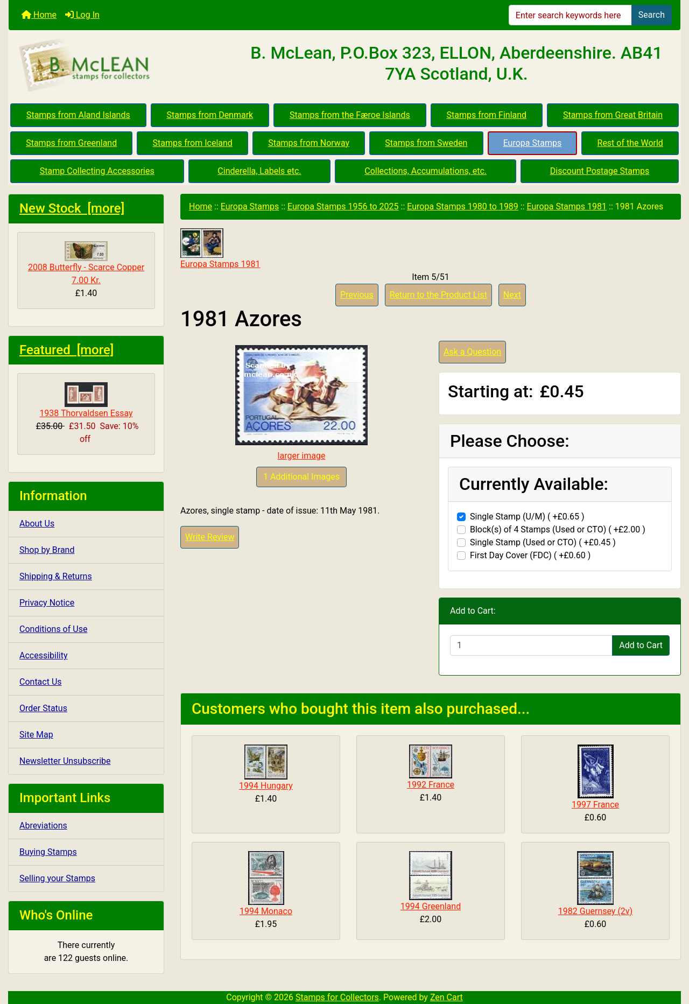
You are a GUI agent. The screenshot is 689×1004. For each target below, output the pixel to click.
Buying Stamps (48, 852)
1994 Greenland (430, 906)
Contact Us (40, 682)
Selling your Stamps (57, 878)
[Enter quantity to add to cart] (531, 645)
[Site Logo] (120, 66)
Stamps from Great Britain (613, 115)
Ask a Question (472, 352)
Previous (357, 295)
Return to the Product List (438, 295)
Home (39, 15)
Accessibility (43, 655)
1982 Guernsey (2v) (595, 911)
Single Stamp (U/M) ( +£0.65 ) (527, 516)
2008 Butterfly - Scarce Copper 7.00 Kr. (86, 263)
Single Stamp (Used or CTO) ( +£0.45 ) (543, 542)
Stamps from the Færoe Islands (350, 115)
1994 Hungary (266, 786)
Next (512, 295)
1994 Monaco (266, 911)
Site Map (36, 734)
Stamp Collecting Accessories (97, 171)
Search (651, 15)
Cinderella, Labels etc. (259, 171)
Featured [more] (66, 349)
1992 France (430, 785)
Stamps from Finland (486, 115)
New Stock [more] (71, 208)
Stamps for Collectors (337, 997)
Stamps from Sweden (426, 143)
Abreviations (43, 825)
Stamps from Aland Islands (78, 115)
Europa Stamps (532, 143)
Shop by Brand (46, 550)
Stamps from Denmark (210, 115)
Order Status (43, 708)
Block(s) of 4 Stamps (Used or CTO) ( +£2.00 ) (557, 529)
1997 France (595, 804)
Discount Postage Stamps (599, 171)
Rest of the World (630, 143)
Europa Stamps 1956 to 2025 (343, 206)
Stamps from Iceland (193, 143)
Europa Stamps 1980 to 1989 (462, 206)
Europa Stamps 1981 (567, 206)
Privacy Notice (46, 603)
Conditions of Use (53, 629)
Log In (82, 15)
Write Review (209, 537)
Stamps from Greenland (71, 143)
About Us (36, 523)
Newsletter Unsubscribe (65, 761)
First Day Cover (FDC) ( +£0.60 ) (530, 555)
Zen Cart (446, 997)
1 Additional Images (301, 477)
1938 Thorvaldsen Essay (85, 400)
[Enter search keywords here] (570, 15)
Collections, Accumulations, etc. (425, 171)
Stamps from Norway (308, 143)
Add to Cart (641, 645)
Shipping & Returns (55, 576)
